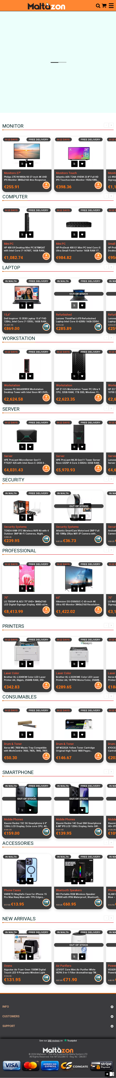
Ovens (8, 965)
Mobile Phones (13, 819)
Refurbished (64, 314)
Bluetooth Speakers (69, 890)
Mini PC (9, 243)
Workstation (12, 385)
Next (111, 125)
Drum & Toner (13, 744)
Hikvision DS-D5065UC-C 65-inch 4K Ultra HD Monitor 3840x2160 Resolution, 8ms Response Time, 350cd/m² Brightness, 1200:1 (78, 603)
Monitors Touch (66, 173)
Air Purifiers (63, 965)
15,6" (7, 314)
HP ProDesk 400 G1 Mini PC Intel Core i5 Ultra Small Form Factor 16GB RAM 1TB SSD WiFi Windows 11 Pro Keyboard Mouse (78, 249)
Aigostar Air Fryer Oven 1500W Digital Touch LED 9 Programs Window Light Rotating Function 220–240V (25, 971)
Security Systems (15, 526)
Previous (106, 125)
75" (6, 597)
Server (8, 456)
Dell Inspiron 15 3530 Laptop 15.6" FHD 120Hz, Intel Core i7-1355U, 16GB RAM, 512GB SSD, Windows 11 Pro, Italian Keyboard (25, 320)
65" (58, 597)
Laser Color (11, 673)
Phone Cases (12, 890)
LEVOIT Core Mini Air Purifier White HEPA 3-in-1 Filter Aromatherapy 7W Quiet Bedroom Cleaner (76, 971)
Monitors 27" (12, 173)
